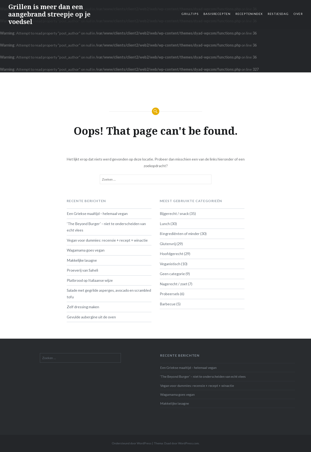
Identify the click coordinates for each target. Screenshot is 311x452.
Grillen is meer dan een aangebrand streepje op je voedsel (49, 14)
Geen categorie (172, 273)
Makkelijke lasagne (82, 260)
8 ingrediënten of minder (180, 233)
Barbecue (168, 304)
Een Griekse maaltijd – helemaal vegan (97, 213)
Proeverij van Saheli (82, 270)
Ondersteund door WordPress (131, 443)
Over (298, 14)
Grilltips (190, 14)
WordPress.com (188, 443)
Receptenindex (249, 14)
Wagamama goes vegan (86, 250)
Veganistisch (170, 263)
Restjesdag (278, 14)
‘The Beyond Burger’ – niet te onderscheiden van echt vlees (106, 227)
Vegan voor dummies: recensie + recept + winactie (107, 240)
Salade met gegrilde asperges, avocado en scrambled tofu (109, 293)
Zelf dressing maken (83, 307)
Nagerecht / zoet (173, 284)
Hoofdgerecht (171, 253)
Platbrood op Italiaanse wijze (90, 280)
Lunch (165, 223)
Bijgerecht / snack (174, 213)
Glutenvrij (168, 243)
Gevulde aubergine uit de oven (91, 317)
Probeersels (169, 293)
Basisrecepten (217, 14)
